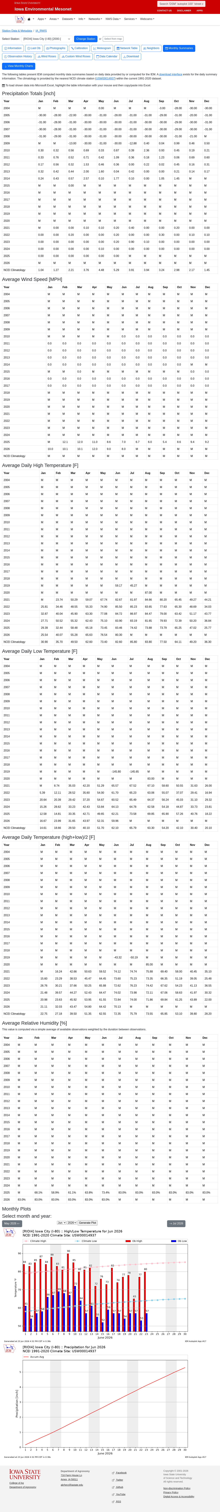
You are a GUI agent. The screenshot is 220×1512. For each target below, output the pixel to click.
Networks (94, 19)
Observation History (18, 56)
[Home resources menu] (31, 19)
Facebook (119, 1473)
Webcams (146, 19)
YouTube (118, 1494)
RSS (116, 1501)
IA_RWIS (41, 30)
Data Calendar (106, 56)
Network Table (127, 48)
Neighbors (151, 48)
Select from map (113, 38)
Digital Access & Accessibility (178, 1496)
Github (117, 1487)
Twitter (117, 1480)
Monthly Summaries (179, 48)
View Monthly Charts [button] (18, 66)
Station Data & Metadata (17, 30)
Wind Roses (47, 56)
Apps (41, 19)
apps (200, 10)
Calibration (79, 48)
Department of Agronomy (22, 1487)
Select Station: (11, 38)
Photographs (55, 48)
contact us (164, 10)
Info (81, 19)
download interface (170, 74)
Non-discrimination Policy (176, 1488)
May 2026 (12, 1224)
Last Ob (33, 48)
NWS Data (112, 19)
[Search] (181, 4)
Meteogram (102, 48)
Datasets (67, 19)
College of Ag (16, 1483)
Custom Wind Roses (76, 56)
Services (129, 19)
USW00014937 (105, 78)
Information (12, 48)
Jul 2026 (176, 1224)
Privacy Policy (170, 1492)
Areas (53, 19)
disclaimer (184, 10)
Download (131, 56)
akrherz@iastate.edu (72, 1485)
